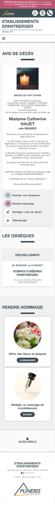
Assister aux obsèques (22, 195)
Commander (27, 388)
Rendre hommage (19, 203)
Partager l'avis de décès (23, 211)
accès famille (27, 469)
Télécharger (15, 220)
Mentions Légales (29, 505)
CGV (39, 505)
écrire (27, 442)
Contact (17, 505)
